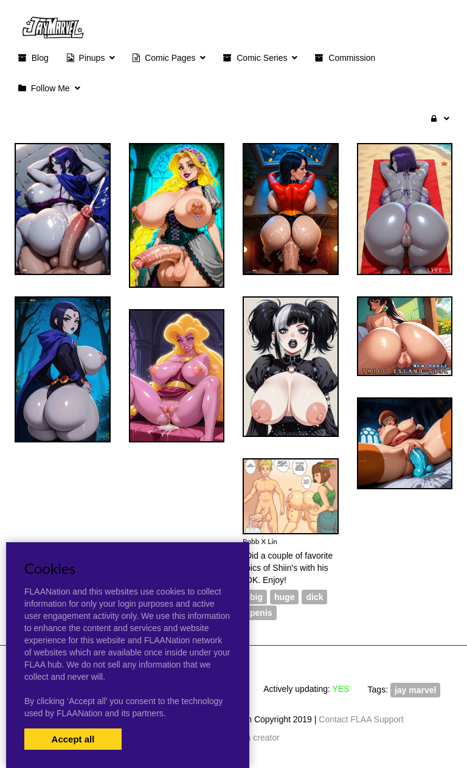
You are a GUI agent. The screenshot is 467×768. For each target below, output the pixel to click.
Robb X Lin (260, 541)
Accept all (73, 739)
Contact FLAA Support (361, 719)
